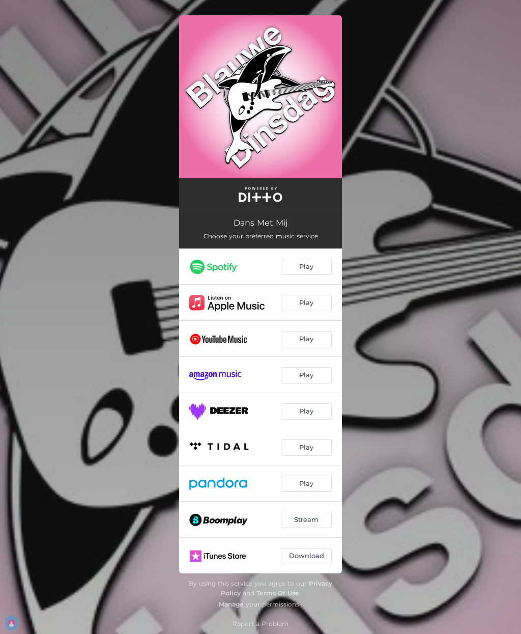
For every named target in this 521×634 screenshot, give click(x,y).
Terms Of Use (277, 593)
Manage (231, 604)
